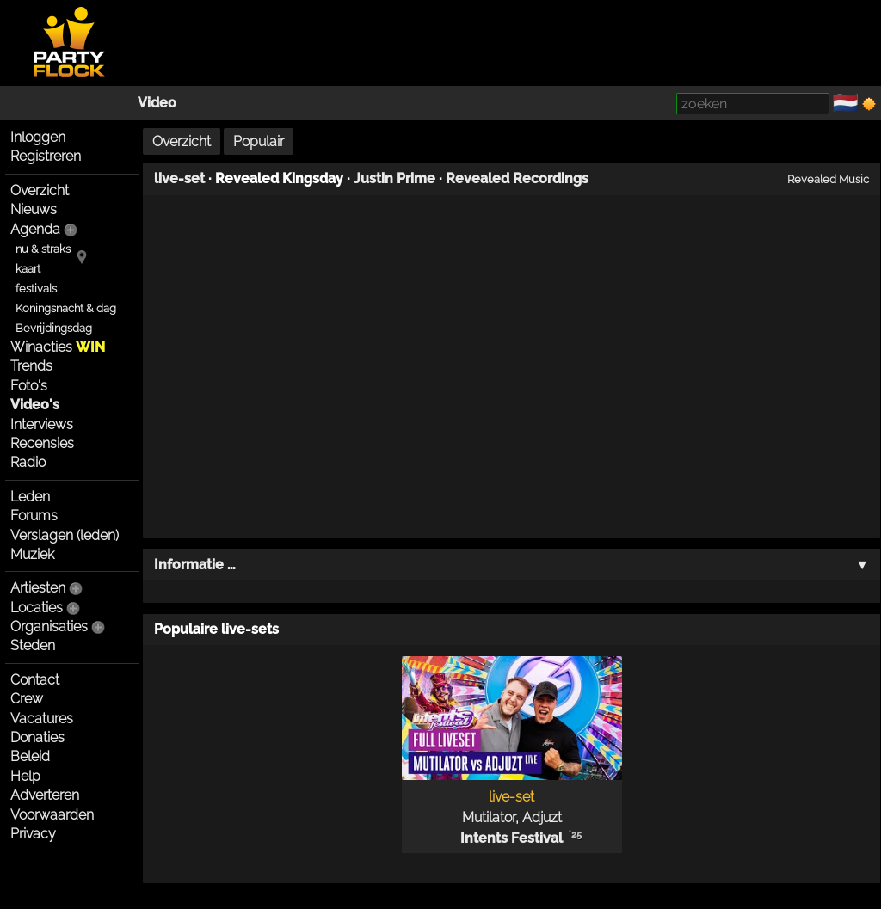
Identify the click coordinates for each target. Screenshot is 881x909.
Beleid (30, 756)
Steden (32, 645)
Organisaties (49, 626)
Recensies (42, 443)
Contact (34, 680)
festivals (36, 288)
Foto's (28, 386)
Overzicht (39, 190)
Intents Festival (511, 838)
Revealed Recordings (517, 178)
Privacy (33, 834)
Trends (31, 366)
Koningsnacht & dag (65, 308)
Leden (30, 496)
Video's (34, 404)
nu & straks (43, 249)
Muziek (32, 554)
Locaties (36, 607)
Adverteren (44, 795)
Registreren (45, 156)
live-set (179, 178)
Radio (28, 462)
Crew (26, 699)
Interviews (41, 424)
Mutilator (488, 817)
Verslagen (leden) (64, 535)
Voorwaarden (52, 815)
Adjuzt (542, 817)
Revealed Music (828, 179)
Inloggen (37, 137)
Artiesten (37, 588)
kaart (27, 268)
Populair (258, 141)
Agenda (35, 229)
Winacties (57, 347)
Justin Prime (394, 178)
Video (157, 103)
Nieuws (33, 209)
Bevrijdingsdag (53, 328)
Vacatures (41, 718)
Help (25, 776)
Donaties (37, 737)
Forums (34, 515)
